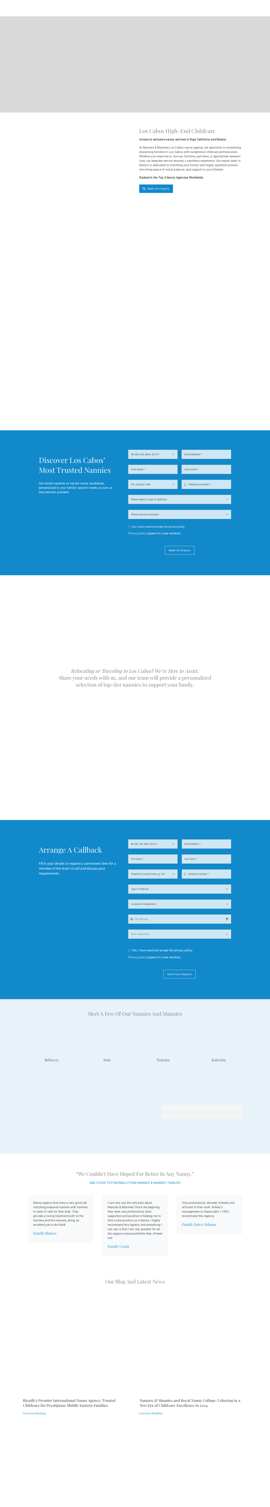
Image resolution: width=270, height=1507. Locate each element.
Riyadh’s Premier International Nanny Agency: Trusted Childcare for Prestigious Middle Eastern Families (69, 1403)
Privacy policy (137, 533)
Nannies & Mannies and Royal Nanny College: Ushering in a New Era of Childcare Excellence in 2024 (190, 1403)
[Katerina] (218, 1029)
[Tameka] (163, 1029)
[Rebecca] (51, 1029)
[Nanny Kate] (107, 1029)
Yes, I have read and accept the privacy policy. (158, 526)
